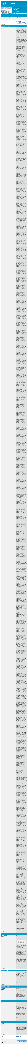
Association (8, 9)
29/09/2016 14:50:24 (5, 1001)
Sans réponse (24, 18)
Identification (3, 15)
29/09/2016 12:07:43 (5, 26)
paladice (3, 28)
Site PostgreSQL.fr (19, 22)
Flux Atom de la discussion (22, 1040)
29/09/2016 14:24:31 (5, 987)
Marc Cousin (4, 935)
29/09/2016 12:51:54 (5, 933)
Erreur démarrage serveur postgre (21, 23)
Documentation (5, 8)
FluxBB (25, 1041)
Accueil (3, 7)
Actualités (8, 7)
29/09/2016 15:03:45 (5, 1022)
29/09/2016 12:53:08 (5, 970)
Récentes (24, 17)
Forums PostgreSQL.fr (5, 10)
